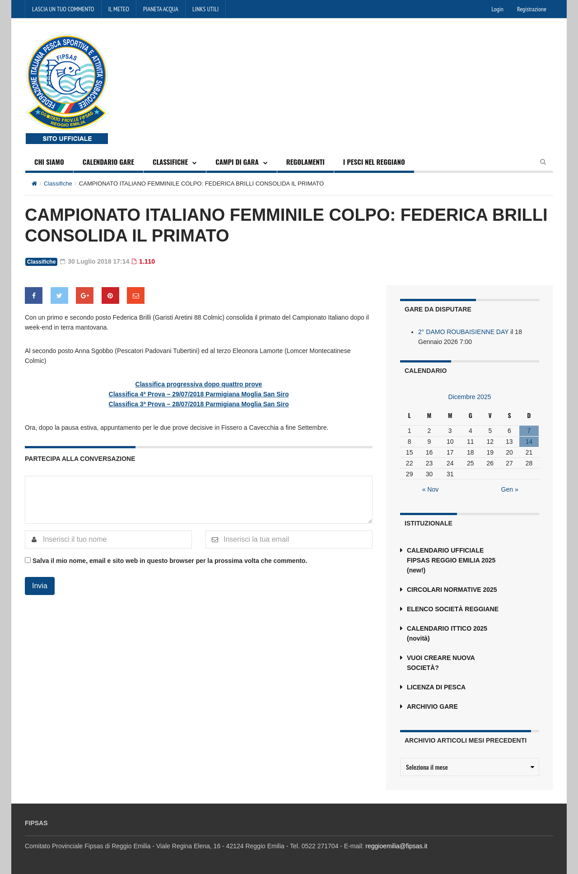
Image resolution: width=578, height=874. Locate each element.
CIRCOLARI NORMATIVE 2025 (452, 589)
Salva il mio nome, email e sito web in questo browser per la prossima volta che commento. (170, 560)
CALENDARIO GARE (108, 162)
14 (529, 441)
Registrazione (531, 9)
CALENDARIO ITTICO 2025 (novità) (447, 633)
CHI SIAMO (49, 162)
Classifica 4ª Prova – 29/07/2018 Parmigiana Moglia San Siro (199, 394)
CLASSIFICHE (170, 162)
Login (497, 9)
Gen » (509, 489)
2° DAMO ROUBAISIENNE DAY (463, 331)
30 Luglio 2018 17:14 (94, 261)
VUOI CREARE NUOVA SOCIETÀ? (441, 662)
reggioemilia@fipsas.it (396, 846)
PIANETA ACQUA (160, 9)
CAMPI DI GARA (237, 162)
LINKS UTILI (205, 9)
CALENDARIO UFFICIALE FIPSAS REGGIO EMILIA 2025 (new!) (451, 560)
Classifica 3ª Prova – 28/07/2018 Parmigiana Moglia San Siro (199, 404)
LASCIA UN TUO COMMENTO (63, 9)
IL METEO (118, 9)
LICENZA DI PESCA (436, 687)
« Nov (430, 489)
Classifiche (58, 183)
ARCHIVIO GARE (432, 706)
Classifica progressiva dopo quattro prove (198, 384)
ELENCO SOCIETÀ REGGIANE (453, 609)
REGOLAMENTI (305, 162)
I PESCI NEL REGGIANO (374, 162)
